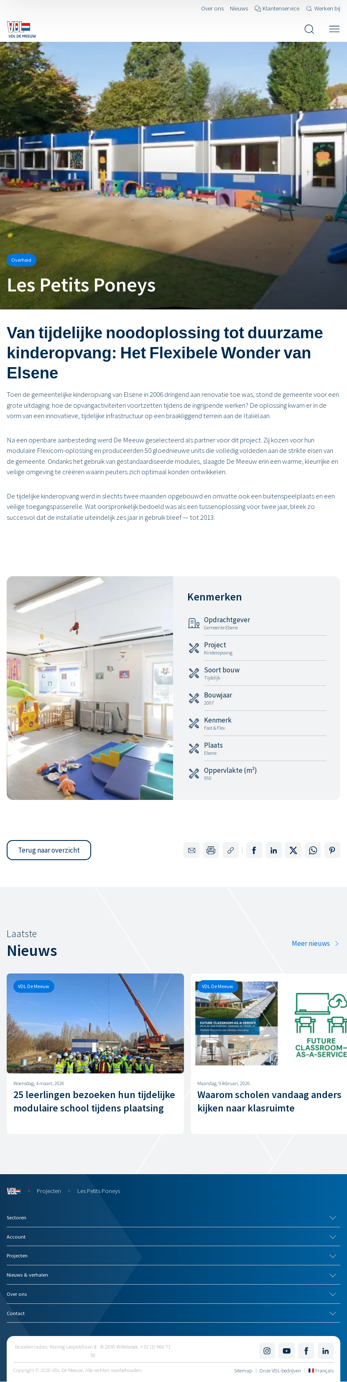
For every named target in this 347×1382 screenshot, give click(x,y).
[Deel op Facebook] (254, 850)
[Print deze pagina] (211, 850)
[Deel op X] (293, 850)
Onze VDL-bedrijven (280, 1370)
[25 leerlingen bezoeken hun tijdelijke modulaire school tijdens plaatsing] (95, 1053)
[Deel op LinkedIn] (274, 850)
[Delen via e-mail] (191, 850)
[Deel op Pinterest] (332, 850)
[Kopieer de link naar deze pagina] (231, 850)
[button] (49, 850)
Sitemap (243, 1370)
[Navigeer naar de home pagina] (21, 29)
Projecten (49, 1191)
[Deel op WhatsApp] (313, 850)
